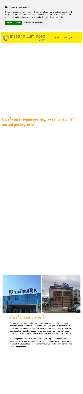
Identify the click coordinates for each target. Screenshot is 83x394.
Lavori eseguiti (66, 38)
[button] (8, 294)
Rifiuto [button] (18, 22)
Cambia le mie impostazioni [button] (33, 22)
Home (57, 38)
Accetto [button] (9, 22)
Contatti (77, 38)
